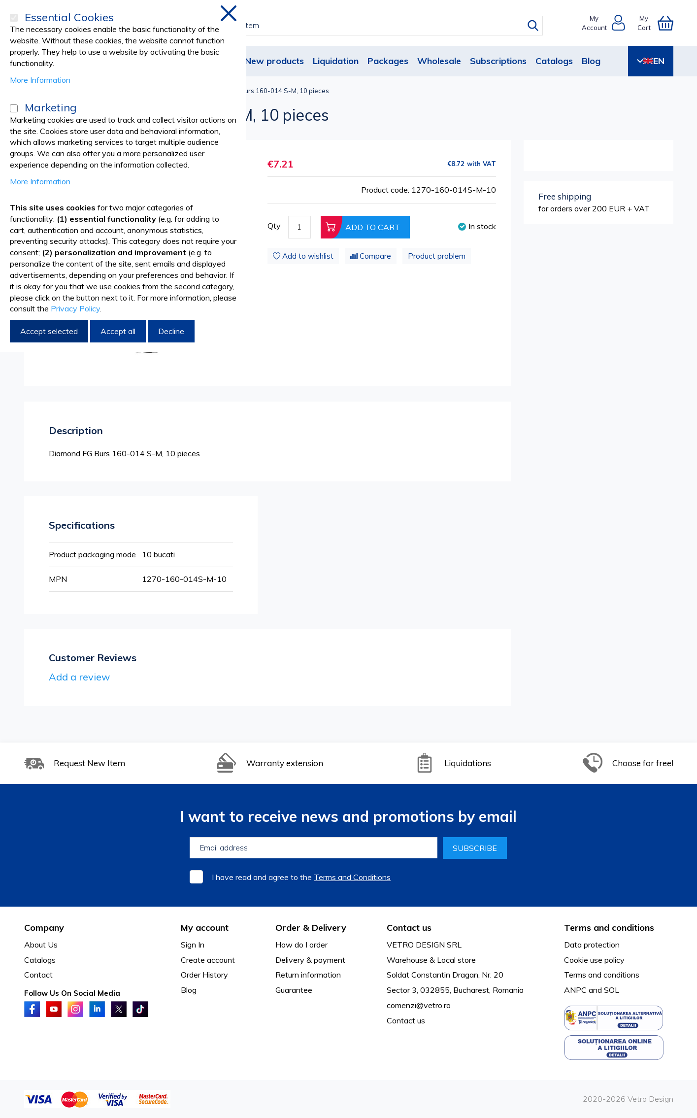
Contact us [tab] (409, 927)
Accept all (117, 331)
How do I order (301, 944)
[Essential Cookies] (14, 18)
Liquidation (336, 61)
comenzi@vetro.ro (419, 1005)
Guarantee (293, 990)
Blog (591, 61)
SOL (611, 990)
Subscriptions (498, 61)
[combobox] (357, 25)
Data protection (592, 944)
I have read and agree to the (301, 877)
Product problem (436, 256)
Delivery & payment (310, 960)
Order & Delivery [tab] (310, 927)
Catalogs (554, 61)
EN (650, 61)
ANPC (575, 990)
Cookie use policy (594, 960)
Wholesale (439, 61)
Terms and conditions (601, 975)
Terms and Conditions (352, 877)
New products (274, 61)
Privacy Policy (75, 308)
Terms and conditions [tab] (609, 927)
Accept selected (49, 331)
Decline (171, 331)
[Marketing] (14, 108)
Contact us (406, 1020)
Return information (308, 975)
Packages (387, 61)
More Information (40, 80)
